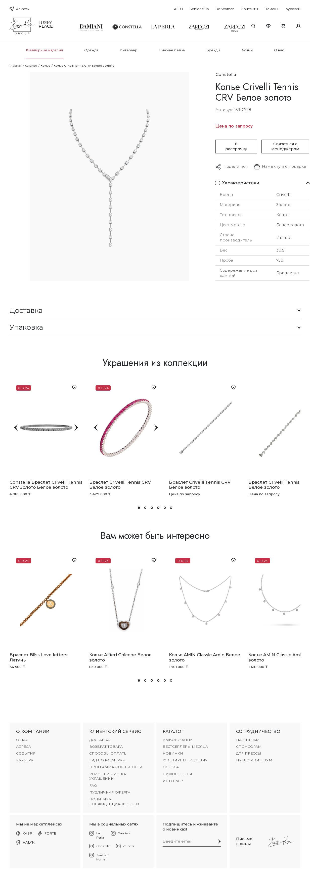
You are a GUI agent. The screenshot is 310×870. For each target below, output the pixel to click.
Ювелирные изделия (44, 50)
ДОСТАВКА (99, 740)
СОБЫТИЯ (25, 753)
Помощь (271, 9)
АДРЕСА (23, 746)
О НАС (22, 740)
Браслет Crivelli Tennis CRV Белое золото (120, 485)
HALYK (25, 842)
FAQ (93, 785)
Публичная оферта (109, 792)
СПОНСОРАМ (248, 746)
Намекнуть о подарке (284, 166)
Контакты (249, 9)
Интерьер (128, 50)
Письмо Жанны (244, 841)
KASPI (25, 833)
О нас (279, 50)
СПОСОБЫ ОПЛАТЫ (108, 753)
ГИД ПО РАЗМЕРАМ (107, 760)
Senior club (199, 9)
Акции (247, 50)
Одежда (91, 50)
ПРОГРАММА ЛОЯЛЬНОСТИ (115, 767)
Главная (16, 65)
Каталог (31, 65)
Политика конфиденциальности (114, 801)
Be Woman (225, 9)
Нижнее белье (172, 50)
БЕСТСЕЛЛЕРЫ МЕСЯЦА (185, 746)
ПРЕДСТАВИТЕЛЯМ (254, 760)
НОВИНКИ (173, 753)
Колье (45, 65)
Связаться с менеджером (285, 146)
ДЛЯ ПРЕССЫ (248, 753)
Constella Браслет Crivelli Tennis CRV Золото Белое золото (46, 485)
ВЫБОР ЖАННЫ (178, 740)
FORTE (47, 833)
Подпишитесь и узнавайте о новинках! (190, 827)
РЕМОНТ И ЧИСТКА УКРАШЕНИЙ (107, 776)
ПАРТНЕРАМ (247, 740)
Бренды (213, 50)
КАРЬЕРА (24, 760)
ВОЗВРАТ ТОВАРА (106, 746)
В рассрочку (236, 146)
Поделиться (235, 166)
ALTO (178, 9)
